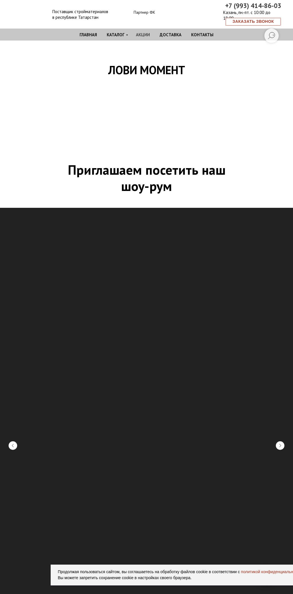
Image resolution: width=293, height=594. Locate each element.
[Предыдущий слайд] (13, 367)
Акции (143, 34)
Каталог (115, 34)
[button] (253, 22)
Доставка (170, 34)
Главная (88, 34)
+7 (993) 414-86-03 (253, 5)
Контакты (202, 34)
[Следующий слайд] (280, 367)
